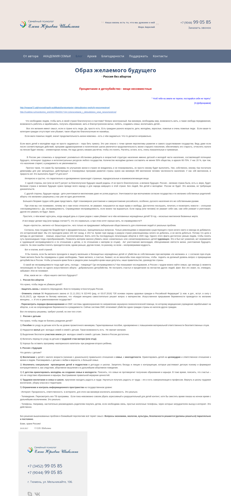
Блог (79, 56)
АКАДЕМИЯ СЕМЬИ (57, 56)
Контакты (160, 56)
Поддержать (138, 56)
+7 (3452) (45, 466)
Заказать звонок (199, 28)
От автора (30, 56)
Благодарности (112, 56)
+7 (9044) (195, 22)
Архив (91, 56)
